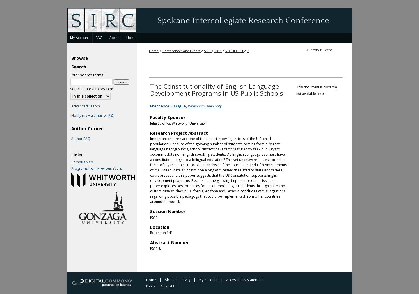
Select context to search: (91, 88)
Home (154, 51)
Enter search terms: (87, 74)
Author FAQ (80, 139)
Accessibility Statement (245, 279)
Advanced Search (85, 106)
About (170, 279)
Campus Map (82, 162)
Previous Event (320, 50)
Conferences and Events (181, 51)
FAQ (186, 279)
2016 (218, 51)
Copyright (167, 286)
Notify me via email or (92, 116)
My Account (208, 279)
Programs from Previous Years (96, 169)
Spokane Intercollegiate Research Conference (209, 20)
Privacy (150, 286)
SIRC (208, 51)
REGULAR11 (234, 51)
